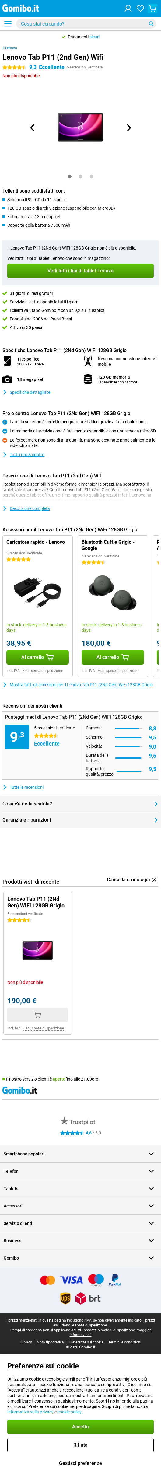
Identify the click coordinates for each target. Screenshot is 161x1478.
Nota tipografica (50, 1342)
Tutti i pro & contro (23, 454)
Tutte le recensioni (23, 787)
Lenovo (11, 48)
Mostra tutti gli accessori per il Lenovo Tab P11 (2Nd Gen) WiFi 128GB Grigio (77, 684)
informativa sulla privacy (30, 1412)
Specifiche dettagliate (26, 392)
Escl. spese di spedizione (43, 671)
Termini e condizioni (124, 1342)
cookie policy (69, 1412)
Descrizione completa (26, 508)
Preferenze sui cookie (86, 1342)
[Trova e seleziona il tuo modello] (86, 24)
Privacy (26, 1342)
